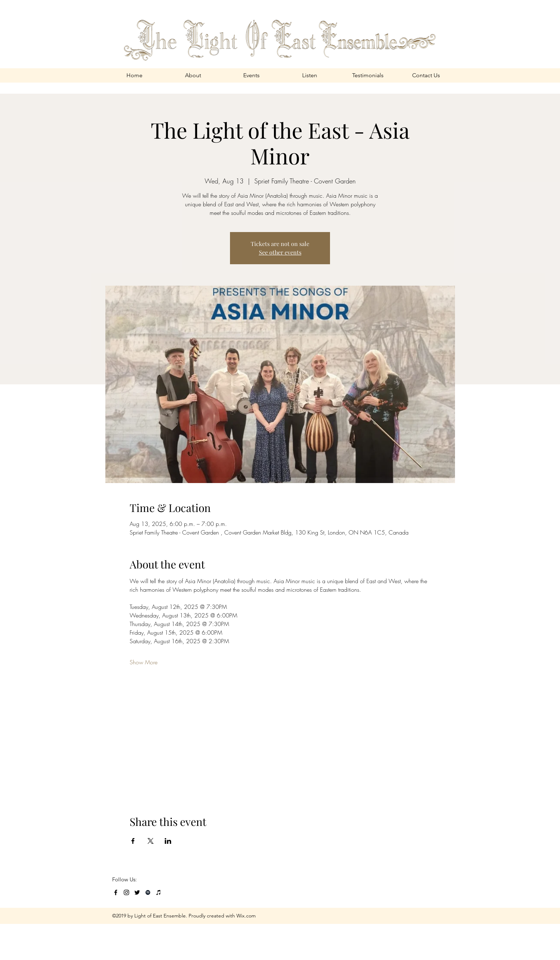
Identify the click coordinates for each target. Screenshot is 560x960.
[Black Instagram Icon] (126, 892)
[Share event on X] (150, 841)
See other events (280, 252)
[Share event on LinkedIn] (168, 841)
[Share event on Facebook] (133, 841)
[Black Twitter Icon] (137, 892)
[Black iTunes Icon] (158, 892)
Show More (144, 662)
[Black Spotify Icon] (147, 892)
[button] (193, 75)
